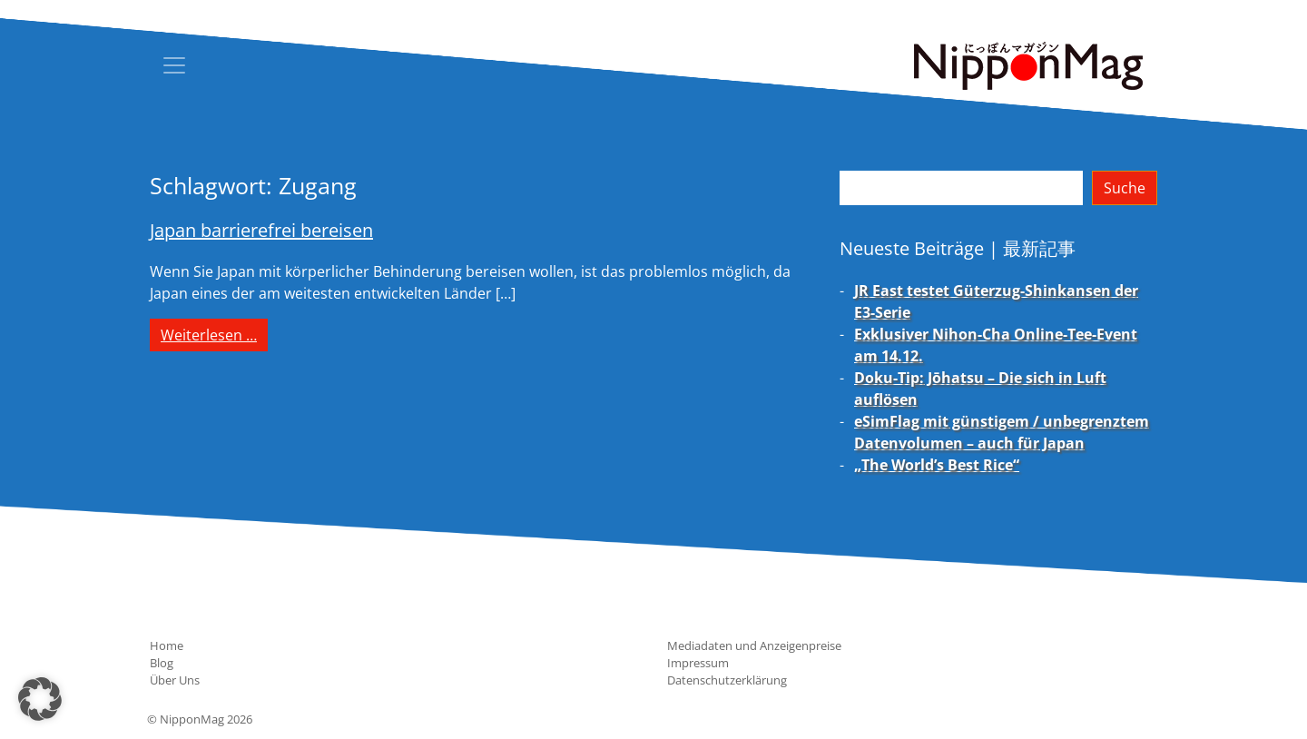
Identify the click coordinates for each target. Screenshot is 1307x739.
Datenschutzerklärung (727, 680)
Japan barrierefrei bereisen (261, 230)
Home (166, 645)
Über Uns (175, 680)
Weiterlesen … (214, 334)
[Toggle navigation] (174, 65)
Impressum (698, 663)
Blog (161, 663)
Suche (1124, 188)
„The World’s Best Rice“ (936, 465)
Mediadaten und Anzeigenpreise (754, 645)
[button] (40, 699)
